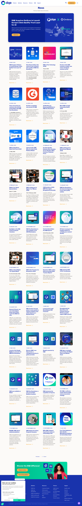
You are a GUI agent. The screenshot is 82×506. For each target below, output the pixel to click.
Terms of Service (35, 503)
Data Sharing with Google (7, 493)
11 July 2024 (63, 428)
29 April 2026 (12, 103)
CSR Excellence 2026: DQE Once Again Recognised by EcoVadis (49, 189)
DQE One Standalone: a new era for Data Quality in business (32, 392)
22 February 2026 (47, 145)
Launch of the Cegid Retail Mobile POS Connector (48, 310)
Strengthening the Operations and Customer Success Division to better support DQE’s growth (65, 311)
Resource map (44, 503)
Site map (40, 503)
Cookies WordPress (6, 495)
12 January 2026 (64, 185)
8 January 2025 (30, 388)
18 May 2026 (63, 62)
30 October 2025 (47, 226)
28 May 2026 (12, 62)
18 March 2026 (30, 145)
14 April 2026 (63, 103)
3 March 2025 (46, 348)
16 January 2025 (13, 388)
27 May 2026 (29, 62)
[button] (2, 504)
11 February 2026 (64, 145)
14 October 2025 (64, 226)
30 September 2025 (14, 267)
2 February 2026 (30, 185)
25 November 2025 (30, 226)
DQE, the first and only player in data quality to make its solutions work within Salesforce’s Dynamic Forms (32, 311)
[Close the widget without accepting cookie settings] (20, 479)
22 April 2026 (29, 103)
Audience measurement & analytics (9, 494)
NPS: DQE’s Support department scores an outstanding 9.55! (48, 432)
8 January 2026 (13, 226)
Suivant (45, 456)
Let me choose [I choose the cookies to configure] (7, 500)
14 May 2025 (29, 348)
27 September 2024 (31, 428)
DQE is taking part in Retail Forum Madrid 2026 (65, 149)
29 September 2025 (31, 267)
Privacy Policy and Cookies (26, 503)
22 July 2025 (29, 306)
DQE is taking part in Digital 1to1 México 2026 (31, 189)
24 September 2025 (64, 267)
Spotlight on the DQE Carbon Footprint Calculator (14, 230)
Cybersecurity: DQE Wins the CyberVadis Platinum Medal (31, 149)
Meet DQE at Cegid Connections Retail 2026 (65, 107)
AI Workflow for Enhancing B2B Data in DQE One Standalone (49, 107)
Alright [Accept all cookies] (19, 500)
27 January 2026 (47, 184)
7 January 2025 (47, 388)
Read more (16, 34)
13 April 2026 (12, 145)
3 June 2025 (46, 306)
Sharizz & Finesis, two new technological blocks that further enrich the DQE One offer (15, 312)
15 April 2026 (46, 103)
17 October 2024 (13, 428)
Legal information (17, 503)
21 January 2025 (64, 348)
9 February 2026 (13, 185)
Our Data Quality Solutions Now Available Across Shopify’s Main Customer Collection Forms (49, 150)
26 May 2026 (46, 62)
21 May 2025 (12, 348)
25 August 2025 (13, 307)
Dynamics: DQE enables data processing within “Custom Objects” (49, 271)
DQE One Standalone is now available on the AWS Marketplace (32, 230)
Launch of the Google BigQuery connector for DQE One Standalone (15, 352)
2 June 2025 (63, 306)
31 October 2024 (64, 388)
